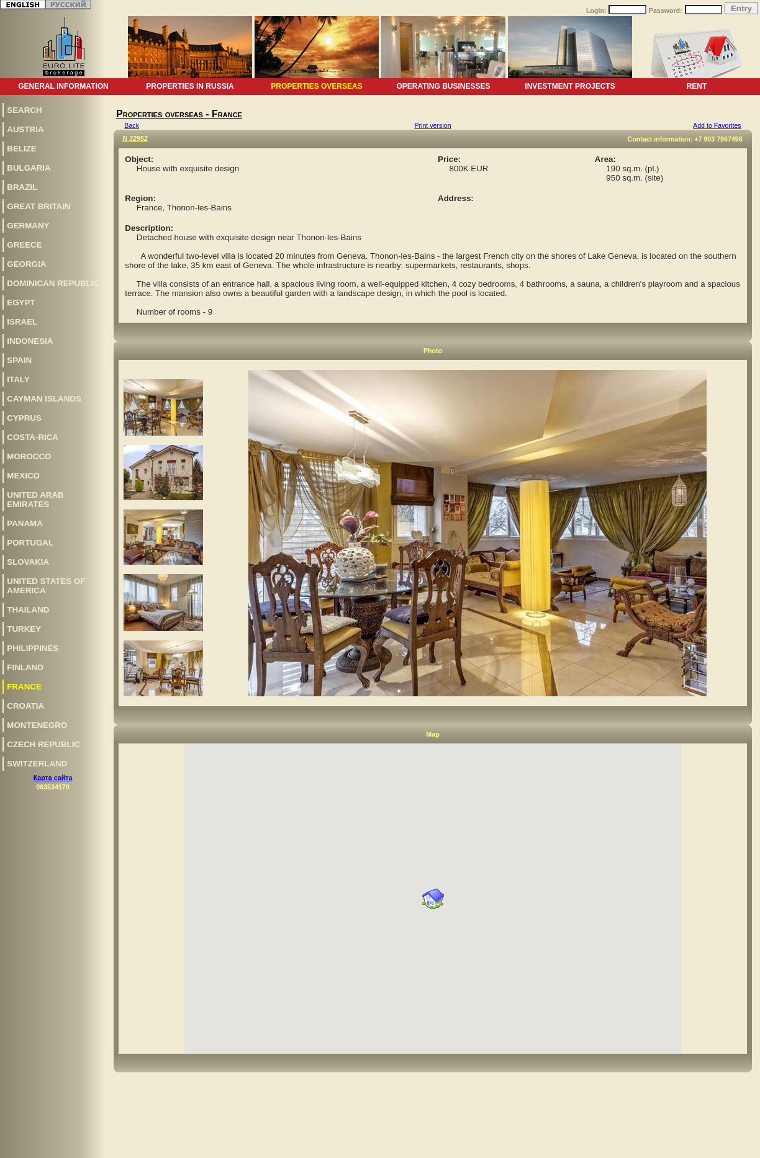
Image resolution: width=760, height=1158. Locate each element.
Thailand (28, 609)
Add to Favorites (717, 125)
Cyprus (24, 418)
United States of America (46, 586)
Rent (697, 86)
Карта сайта (53, 777)
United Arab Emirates (35, 499)
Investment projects (570, 86)
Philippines (32, 648)
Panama (25, 523)
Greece (24, 244)
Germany (28, 225)
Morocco (29, 456)
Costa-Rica (32, 437)
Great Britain (38, 206)
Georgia (26, 264)
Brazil (22, 187)
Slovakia (28, 562)
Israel (22, 321)
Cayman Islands (44, 398)
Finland (25, 667)
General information (63, 86)
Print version (432, 125)
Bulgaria (28, 168)
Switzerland (37, 763)
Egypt (21, 302)
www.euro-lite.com (731, 1146)
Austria (25, 129)
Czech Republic (43, 744)
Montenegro (37, 725)
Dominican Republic (53, 283)
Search (24, 110)
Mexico (23, 475)
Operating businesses (443, 86)
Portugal (30, 542)
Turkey (24, 629)
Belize (21, 148)
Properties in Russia (189, 86)
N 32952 (134, 138)
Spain (19, 360)
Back (131, 125)
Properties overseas (316, 86)
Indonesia (30, 341)
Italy (18, 379)
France (24, 686)
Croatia (25, 706)
